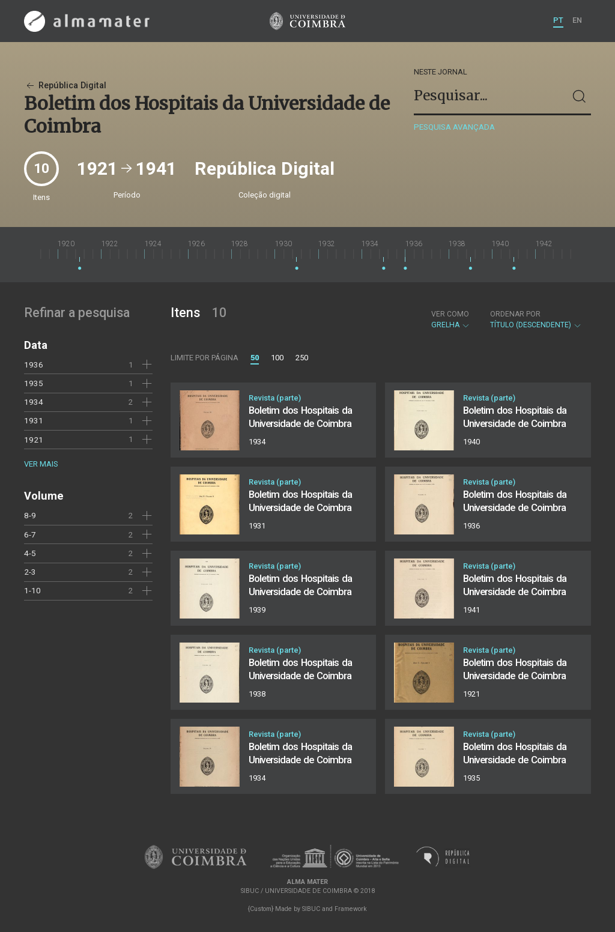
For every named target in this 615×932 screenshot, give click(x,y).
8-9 (30, 515)
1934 (33, 402)
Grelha (450, 319)
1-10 (32, 590)
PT (558, 20)
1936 (33, 364)
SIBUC (311, 909)
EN (577, 20)
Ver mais (41, 463)
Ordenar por (515, 314)
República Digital (65, 85)
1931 (33, 420)
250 (301, 357)
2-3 (30, 571)
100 (277, 357)
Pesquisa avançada (454, 127)
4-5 (30, 553)
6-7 (30, 534)
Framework (351, 909)
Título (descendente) (536, 319)
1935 (33, 383)
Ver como (450, 314)
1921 (33, 439)
